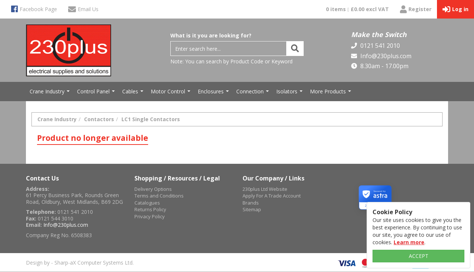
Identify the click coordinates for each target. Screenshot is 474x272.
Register (415, 9)
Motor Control (171, 93)
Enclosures (214, 93)
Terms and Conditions (159, 195)
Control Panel (97, 93)
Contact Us (42, 178)
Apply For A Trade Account (272, 195)
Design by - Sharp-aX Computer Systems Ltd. (80, 262)
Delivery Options (153, 189)
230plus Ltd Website (265, 189)
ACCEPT (418, 255)
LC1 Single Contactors (150, 119)
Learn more (409, 242)
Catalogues (147, 202)
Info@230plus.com (385, 56)
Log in (455, 9)
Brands (251, 202)
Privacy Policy (149, 216)
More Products (331, 93)
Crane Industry (50, 93)
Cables (133, 93)
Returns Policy (150, 209)
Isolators (290, 93)
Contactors (99, 119)
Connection (253, 93)
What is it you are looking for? (210, 35)
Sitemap (252, 209)
